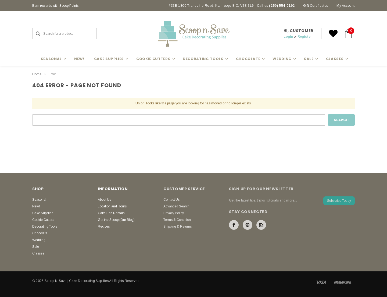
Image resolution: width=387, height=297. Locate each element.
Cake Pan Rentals (111, 213)
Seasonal (39, 199)
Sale (35, 247)
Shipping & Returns (177, 226)
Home (36, 74)
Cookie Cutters (43, 220)
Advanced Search (176, 206)
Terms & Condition (177, 220)
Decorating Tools (44, 226)
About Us (104, 199)
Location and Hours (112, 206)
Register (305, 36)
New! (79, 58)
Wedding (38, 240)
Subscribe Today (339, 201)
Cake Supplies (42, 213)
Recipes (104, 226)
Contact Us (171, 199)
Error (52, 74)
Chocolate (39, 233)
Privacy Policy (173, 213)
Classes (38, 253)
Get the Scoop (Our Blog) (116, 220)
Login (288, 36)
